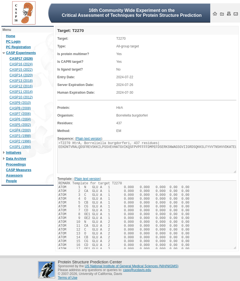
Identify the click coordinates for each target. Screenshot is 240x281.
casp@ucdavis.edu (137, 270)
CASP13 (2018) (21, 81)
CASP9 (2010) (20, 103)
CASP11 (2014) (21, 92)
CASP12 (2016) (21, 86)
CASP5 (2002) (20, 125)
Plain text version (88, 138)
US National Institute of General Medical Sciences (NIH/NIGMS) (131, 266)
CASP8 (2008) (20, 108)
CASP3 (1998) (20, 136)
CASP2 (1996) (20, 141)
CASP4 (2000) (20, 130)
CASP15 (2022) (21, 70)
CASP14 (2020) (21, 75)
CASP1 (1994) (20, 147)
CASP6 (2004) (20, 119)
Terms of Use (67, 278)
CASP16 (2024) (21, 64)
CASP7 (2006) (20, 114)
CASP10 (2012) (21, 97)
